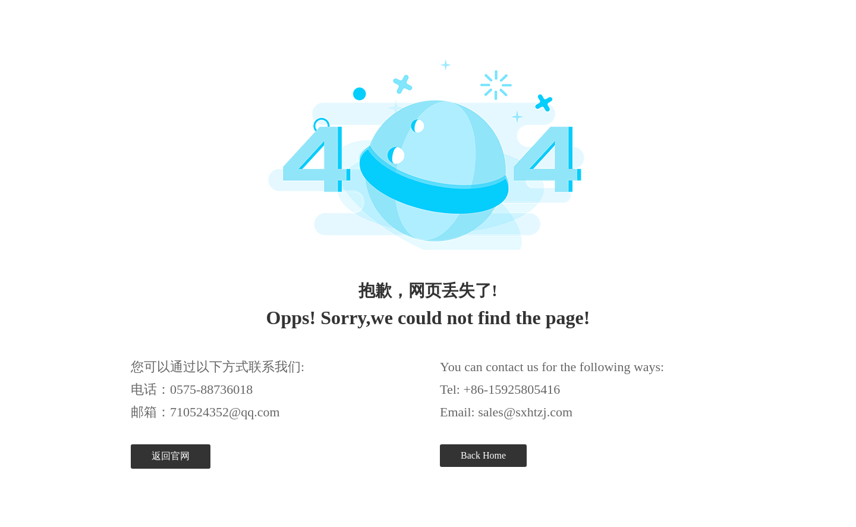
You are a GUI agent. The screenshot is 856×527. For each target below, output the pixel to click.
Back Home (483, 455)
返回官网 (171, 456)
